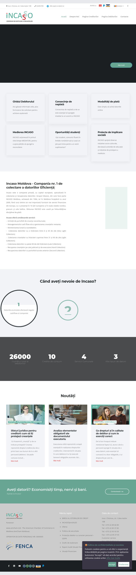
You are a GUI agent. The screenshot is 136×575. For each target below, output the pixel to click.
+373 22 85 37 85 (112, 528)
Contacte (124, 17)
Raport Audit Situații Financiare (74, 547)
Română (119, 6)
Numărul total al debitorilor (20, 362)
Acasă (63, 17)
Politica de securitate (70, 531)
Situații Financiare (69, 551)
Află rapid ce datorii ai (57, 6)
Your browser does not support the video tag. (68, 58)
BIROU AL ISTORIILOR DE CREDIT (75, 518)
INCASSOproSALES (69, 522)
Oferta (64, 527)
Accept (112, 564)
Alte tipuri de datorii (116, 361)
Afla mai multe (113, 558)
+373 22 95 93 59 (112, 531)
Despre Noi (74, 17)
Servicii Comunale (84, 361)
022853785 (40, 6)
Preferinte (123, 564)
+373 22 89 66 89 (112, 525)
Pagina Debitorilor (109, 17)
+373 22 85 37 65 (112, 535)
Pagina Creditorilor (90, 17)
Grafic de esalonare (70, 543)
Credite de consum (52, 361)
